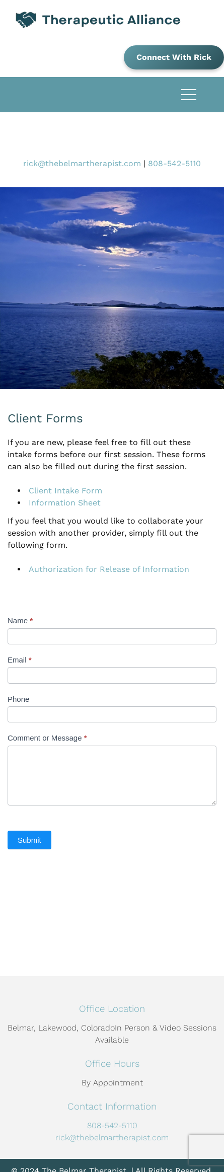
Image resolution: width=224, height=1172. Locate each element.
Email (20, 659)
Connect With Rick (173, 57)
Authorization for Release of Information (109, 569)
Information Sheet (65, 502)
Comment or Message (47, 738)
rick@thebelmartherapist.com (82, 163)
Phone (18, 699)
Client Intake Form (65, 490)
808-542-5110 (174, 163)
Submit (29, 840)
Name (20, 620)
